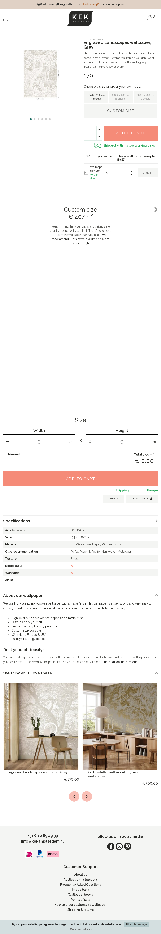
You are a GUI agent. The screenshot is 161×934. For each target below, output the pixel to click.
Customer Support (114, 4)
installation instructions (120, 662)
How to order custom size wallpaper (80, 904)
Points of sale (80, 899)
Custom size (120, 111)
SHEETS (113, 498)
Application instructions (81, 879)
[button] (31, 119)
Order (148, 172)
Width (39, 430)
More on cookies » (81, 929)
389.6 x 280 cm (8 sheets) (145, 97)
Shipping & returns (80, 909)
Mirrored (14, 454)
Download (142, 498)
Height (121, 430)
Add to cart (130, 133)
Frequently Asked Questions (80, 884)
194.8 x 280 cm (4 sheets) (96, 97)
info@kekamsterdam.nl (42, 841)
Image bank (80, 889)
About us (80, 874)
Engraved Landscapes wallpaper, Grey (37, 772)
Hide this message (136, 924)
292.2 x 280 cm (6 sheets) (120, 97)
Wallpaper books (80, 894)
